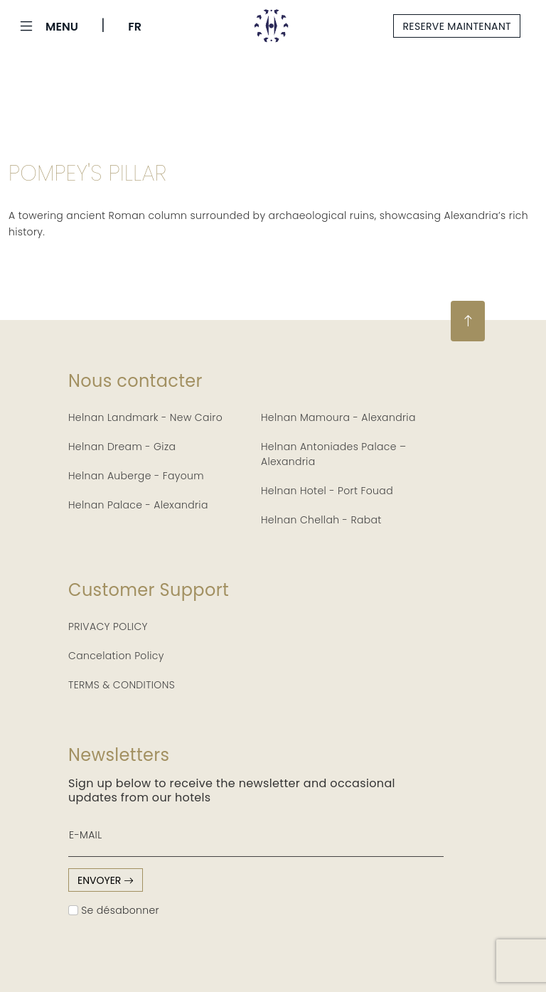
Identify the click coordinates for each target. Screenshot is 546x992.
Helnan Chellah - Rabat (321, 520)
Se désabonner (113, 910)
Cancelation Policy (116, 656)
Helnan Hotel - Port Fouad (327, 491)
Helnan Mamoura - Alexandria (338, 417)
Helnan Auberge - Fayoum (136, 476)
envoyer (105, 880)
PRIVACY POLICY (108, 626)
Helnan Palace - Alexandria (138, 505)
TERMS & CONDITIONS (121, 685)
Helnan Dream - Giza (122, 446)
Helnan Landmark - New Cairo (145, 417)
